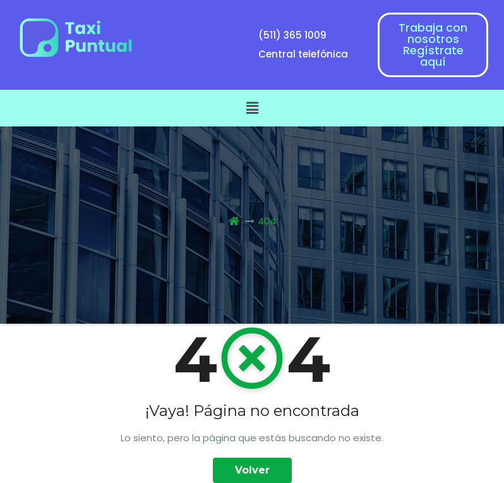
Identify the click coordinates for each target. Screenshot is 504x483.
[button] (252, 108)
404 (267, 221)
